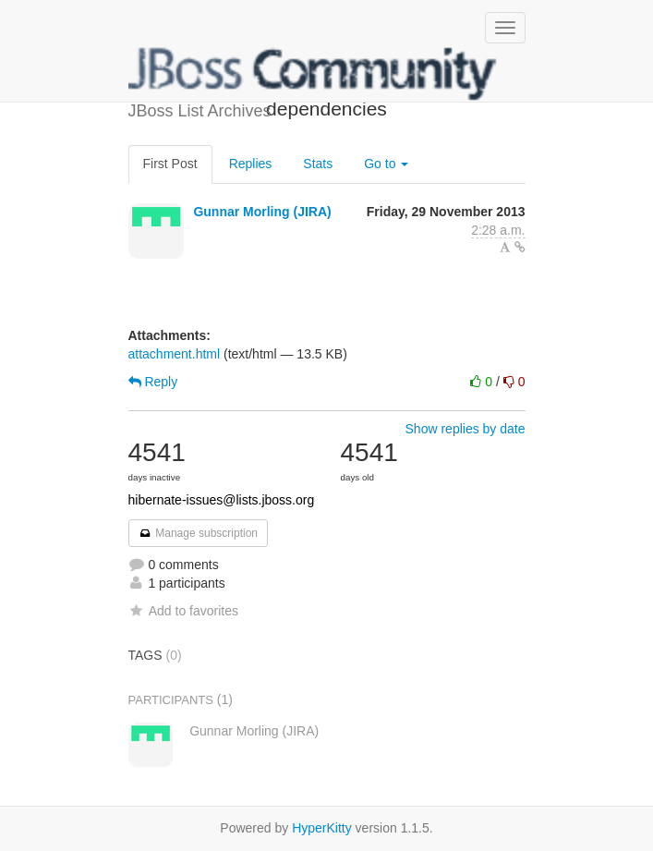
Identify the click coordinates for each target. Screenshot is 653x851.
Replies (250, 163)
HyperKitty (322, 828)
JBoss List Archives (313, 74)
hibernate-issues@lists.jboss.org (221, 499)
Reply (153, 381)
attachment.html (174, 353)
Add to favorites (183, 610)
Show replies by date (465, 428)
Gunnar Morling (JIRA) (262, 211)
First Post (170, 163)
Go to (386, 163)
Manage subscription (199, 533)
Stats (318, 163)
